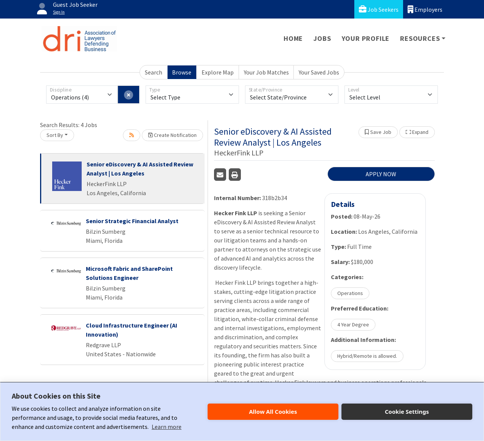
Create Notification (172, 135)
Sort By (55, 135)
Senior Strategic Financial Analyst (132, 221)
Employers (425, 9)
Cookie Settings (407, 411)
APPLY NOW (381, 174)
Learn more (167, 426)
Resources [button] (420, 38)
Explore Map (218, 72)
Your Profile (366, 38)
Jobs (322, 38)
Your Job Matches (266, 72)
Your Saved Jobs (319, 72)
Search (153, 72)
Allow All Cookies (273, 411)
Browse (181, 72)
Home (293, 38)
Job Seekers (379, 9)
